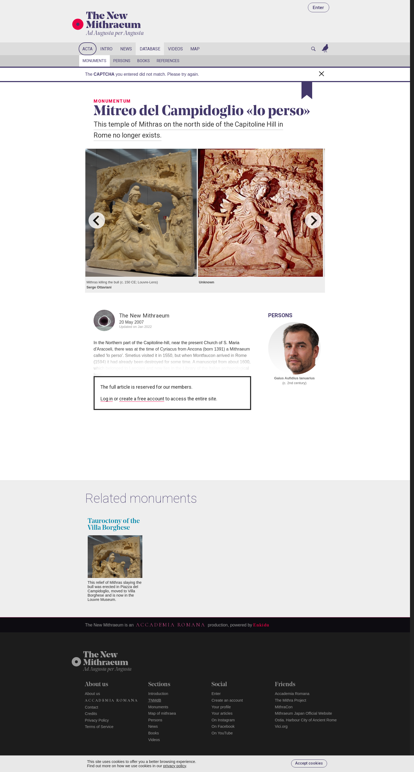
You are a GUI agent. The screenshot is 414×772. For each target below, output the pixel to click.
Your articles (221, 713)
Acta (87, 48)
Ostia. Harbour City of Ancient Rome (306, 720)
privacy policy (174, 766)
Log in (107, 398)
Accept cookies (309, 763)
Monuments (94, 61)
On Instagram (223, 720)
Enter (318, 7)
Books (143, 61)
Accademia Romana (170, 625)
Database (150, 48)
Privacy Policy (97, 720)
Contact (91, 707)
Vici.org (281, 726)
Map (195, 48)
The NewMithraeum (105, 659)
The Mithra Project (290, 700)
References (168, 61)
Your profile (221, 707)
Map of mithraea (162, 713)
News (126, 48)
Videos (175, 48)
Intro (106, 48)
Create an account (227, 700)
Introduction (158, 693)
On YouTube (222, 733)
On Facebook (222, 726)
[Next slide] (313, 220)
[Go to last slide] (97, 220)
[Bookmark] (307, 90)
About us (92, 693)
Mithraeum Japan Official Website (303, 713)
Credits (91, 713)
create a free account (141, 398)
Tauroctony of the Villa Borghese (114, 524)
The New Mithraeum (113, 21)
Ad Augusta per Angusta (115, 33)
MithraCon (283, 707)
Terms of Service (99, 727)
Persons (121, 61)
